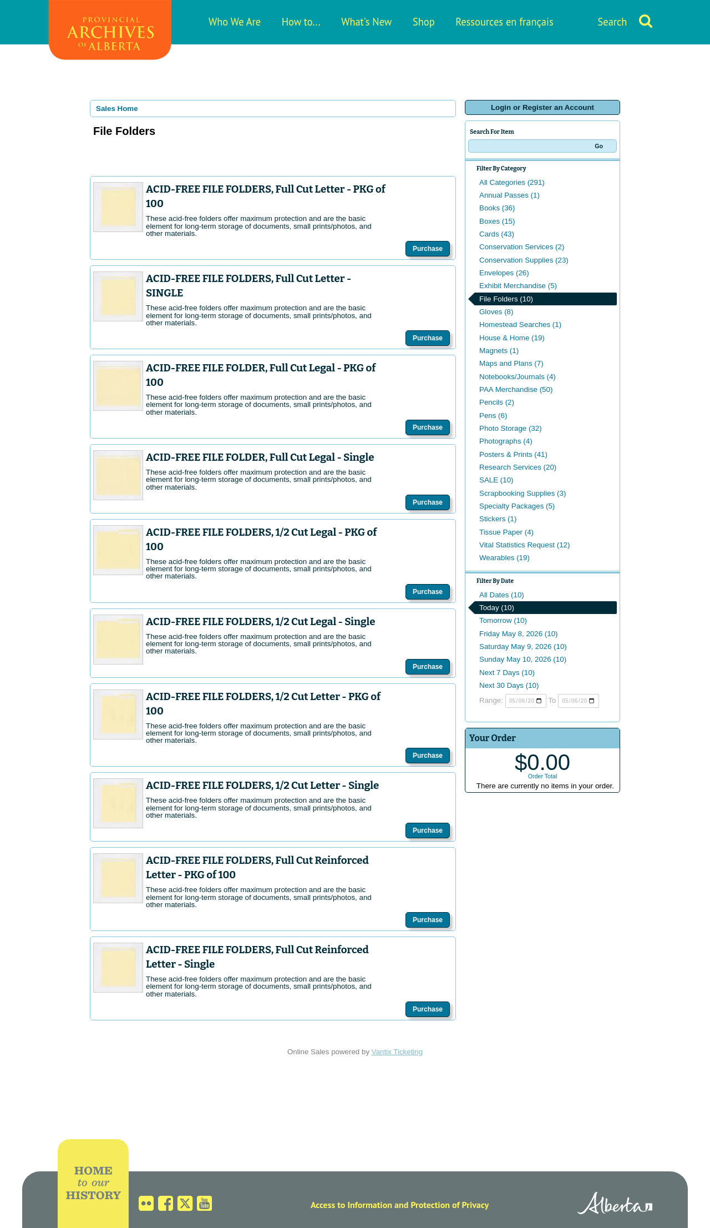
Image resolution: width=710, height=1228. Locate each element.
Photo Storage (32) (510, 428)
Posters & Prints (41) (513, 454)
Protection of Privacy (449, 1204)
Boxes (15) (497, 221)
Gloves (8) (496, 312)
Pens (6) (493, 415)
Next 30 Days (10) (509, 685)
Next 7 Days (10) (507, 672)
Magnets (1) (499, 350)
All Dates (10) (501, 595)
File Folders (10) (506, 299)
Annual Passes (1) (509, 195)
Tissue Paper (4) (506, 532)
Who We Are (235, 21)
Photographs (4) (505, 441)
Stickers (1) (497, 519)
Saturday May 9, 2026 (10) (523, 646)
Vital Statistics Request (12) (524, 545)
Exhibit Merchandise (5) (518, 285)
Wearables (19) (504, 557)
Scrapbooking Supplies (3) (522, 493)
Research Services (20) (517, 467)
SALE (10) (496, 480)
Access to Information (351, 1204)
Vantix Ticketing (397, 1052)
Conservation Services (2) (521, 247)
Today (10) (496, 607)
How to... (301, 21)
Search (612, 21)
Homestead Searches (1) (520, 324)
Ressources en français (504, 21)
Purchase (428, 249)
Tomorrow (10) (503, 620)
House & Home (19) (512, 338)
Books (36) (497, 208)
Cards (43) (496, 234)
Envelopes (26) (504, 273)
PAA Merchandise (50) (515, 389)
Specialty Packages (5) (517, 506)
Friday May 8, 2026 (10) (518, 634)
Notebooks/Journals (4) (517, 377)
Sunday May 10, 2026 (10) (522, 659)
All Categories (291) (512, 182)
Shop (424, 21)
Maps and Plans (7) (511, 363)
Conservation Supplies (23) (524, 260)
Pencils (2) (496, 402)
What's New (366, 21)
